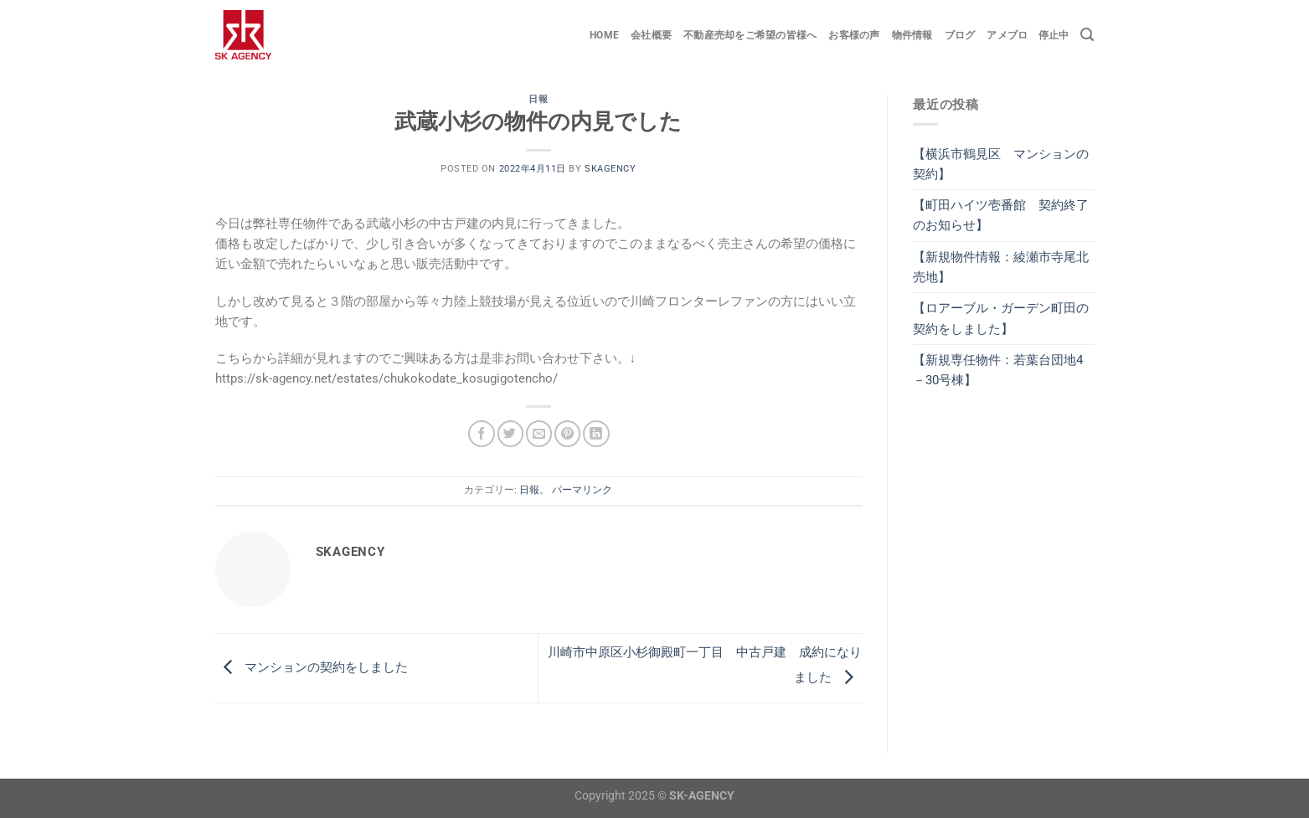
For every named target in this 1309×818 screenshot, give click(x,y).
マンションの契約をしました (311, 667)
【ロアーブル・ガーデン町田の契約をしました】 (1001, 318)
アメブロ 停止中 (1028, 35)
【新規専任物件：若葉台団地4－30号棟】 (998, 370)
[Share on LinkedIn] (596, 433)
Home (604, 35)
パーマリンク (582, 490)
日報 (538, 99)
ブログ (960, 35)
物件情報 (912, 35)
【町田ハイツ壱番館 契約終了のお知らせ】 (1001, 215)
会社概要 (651, 35)
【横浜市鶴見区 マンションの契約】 (1001, 164)
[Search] (1087, 34)
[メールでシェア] (539, 433)
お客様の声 (853, 35)
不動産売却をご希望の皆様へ (750, 35)
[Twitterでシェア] (510, 433)
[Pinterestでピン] (567, 433)
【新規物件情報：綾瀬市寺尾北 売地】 (1004, 267)
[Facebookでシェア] (481, 433)
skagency (610, 168)
